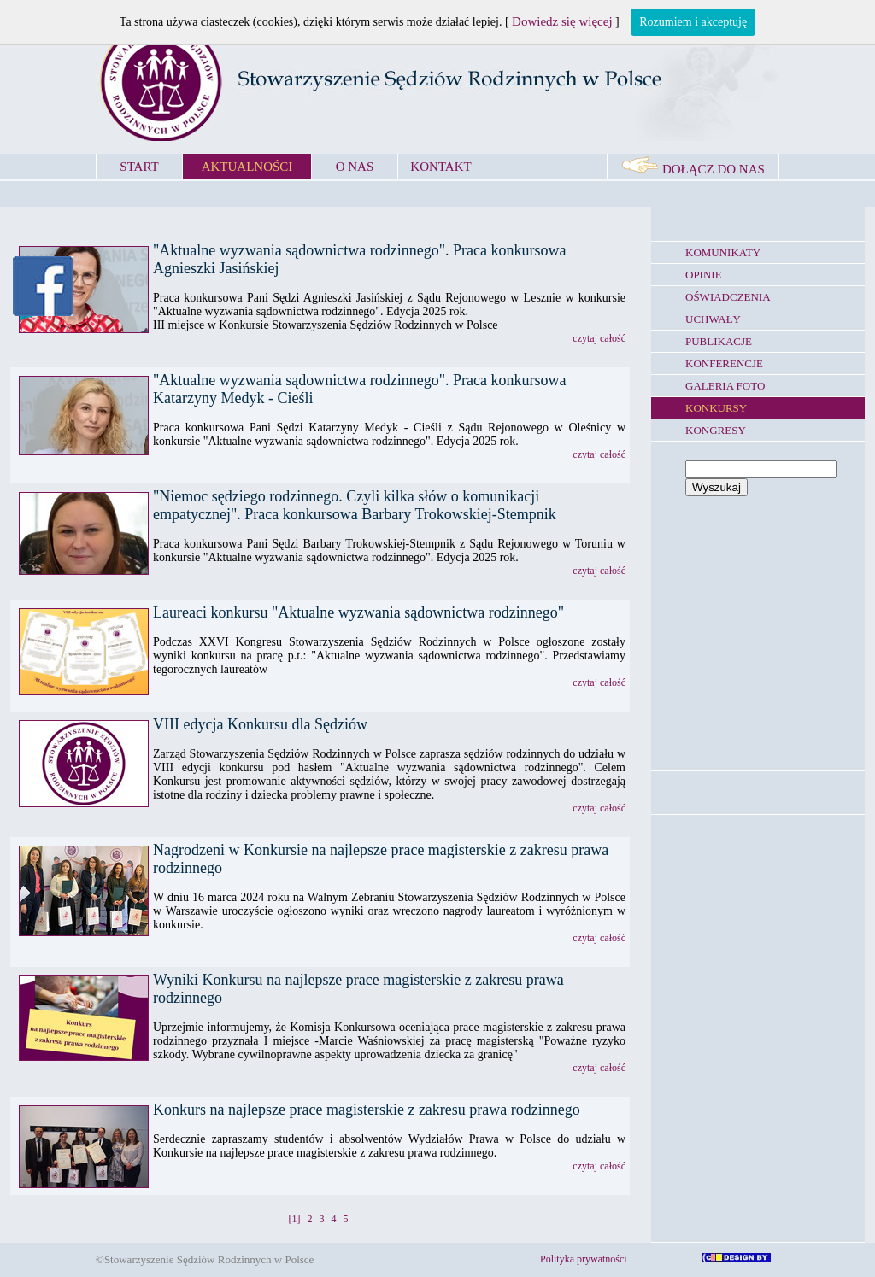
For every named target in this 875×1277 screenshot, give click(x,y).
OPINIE (703, 274)
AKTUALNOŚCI (247, 166)
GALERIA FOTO (725, 385)
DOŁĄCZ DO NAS (693, 169)
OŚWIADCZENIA (728, 296)
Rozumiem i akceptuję (693, 21)
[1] (295, 1219)
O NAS (355, 166)
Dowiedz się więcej (562, 21)
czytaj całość (599, 338)
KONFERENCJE (724, 363)
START (139, 166)
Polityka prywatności (583, 1259)
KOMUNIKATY (722, 252)
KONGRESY (715, 430)
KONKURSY (716, 407)
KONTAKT (440, 166)
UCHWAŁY (713, 319)
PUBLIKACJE (718, 341)
